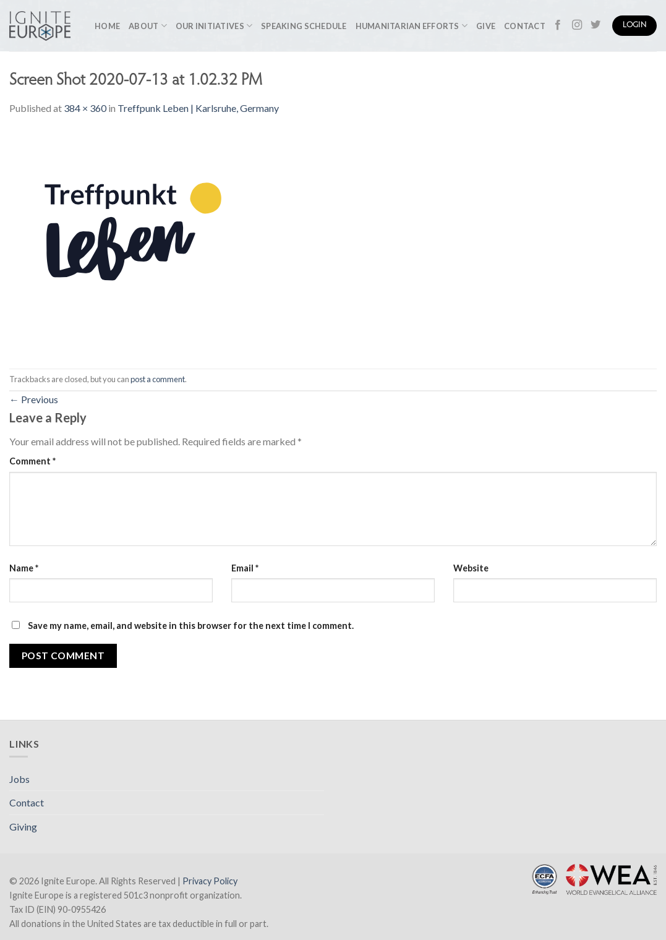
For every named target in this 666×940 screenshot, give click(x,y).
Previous (33, 399)
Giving (23, 826)
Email (244, 568)
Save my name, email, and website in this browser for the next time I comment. (191, 625)
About (148, 26)
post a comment (157, 379)
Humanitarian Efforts (412, 26)
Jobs (19, 779)
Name (23, 568)
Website (471, 568)
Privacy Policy (209, 881)
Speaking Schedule (303, 26)
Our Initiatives (214, 26)
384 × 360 (85, 108)
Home (107, 26)
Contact (524, 26)
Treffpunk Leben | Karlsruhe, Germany (198, 108)
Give (485, 26)
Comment (32, 461)
